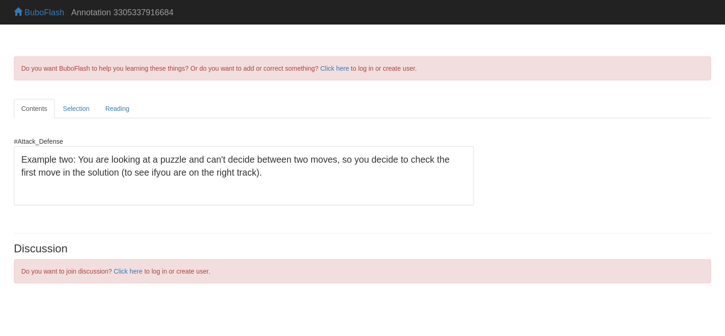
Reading (117, 108)
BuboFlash (39, 12)
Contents (34, 108)
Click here (334, 68)
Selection (76, 108)
